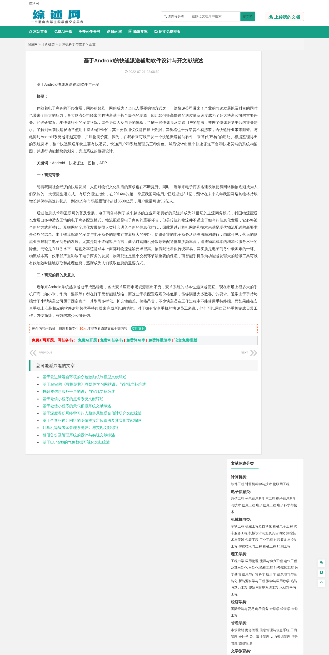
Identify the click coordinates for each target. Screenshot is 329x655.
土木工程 (252, 357)
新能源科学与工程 (252, 174)
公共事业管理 (259, 230)
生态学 (240, 540)
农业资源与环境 (257, 540)
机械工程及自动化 (258, 119)
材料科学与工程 (242, 301)
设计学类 (238, 484)
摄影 (242, 504)
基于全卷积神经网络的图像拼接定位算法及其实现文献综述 (92, 449)
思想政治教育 (241, 518)
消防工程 (287, 427)
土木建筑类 (240, 350)
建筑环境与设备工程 (246, 370)
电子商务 (262, 202)
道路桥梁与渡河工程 (260, 286)
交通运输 (237, 286)
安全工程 (258, 427)
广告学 (236, 251)
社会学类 (238, 512)
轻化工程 (242, 476)
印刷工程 (283, 139)
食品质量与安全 (242, 469)
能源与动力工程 (271, 154)
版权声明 (226, 605)
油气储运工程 (284, 160)
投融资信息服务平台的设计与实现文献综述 (79, 420)
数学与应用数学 (277, 174)
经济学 (285, 202)
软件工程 (237, 77)
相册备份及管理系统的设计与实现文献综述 (79, 464)
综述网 (33, 44)
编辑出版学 (257, 251)
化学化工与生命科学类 (250, 456)
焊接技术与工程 (250, 139)
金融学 (274, 202)
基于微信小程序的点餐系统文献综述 (73, 427)
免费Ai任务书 (89, 32)
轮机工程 (266, 160)
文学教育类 (240, 244)
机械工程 (269, 139)
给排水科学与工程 (255, 363)
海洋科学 (242, 342)
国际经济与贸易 (242, 202)
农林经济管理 (256, 533)
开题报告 (238, 555)
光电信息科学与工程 (260, 91)
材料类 (236, 294)
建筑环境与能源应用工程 (277, 357)
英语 (245, 251)
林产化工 (292, 476)
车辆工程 (237, 119)
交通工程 (282, 286)
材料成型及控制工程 (270, 301)
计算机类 (48, 44)
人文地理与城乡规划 (267, 385)
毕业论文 (238, 547)
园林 (270, 533)
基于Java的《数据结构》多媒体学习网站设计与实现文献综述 (94, 413)
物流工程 (237, 448)
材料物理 (252, 308)
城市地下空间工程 (275, 370)
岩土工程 (237, 357)
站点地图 (208, 649)
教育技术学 (275, 251)
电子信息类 (240, 85)
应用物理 (252, 154)
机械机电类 (240, 113)
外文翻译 (238, 571)
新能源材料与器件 (252, 314)
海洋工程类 (240, 329)
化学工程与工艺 (242, 463)
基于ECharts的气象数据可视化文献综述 (76, 471)
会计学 (244, 230)
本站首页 (38, 32)
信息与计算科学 (253, 167)
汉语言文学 (271, 257)
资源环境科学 (269, 412)
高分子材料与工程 (279, 314)
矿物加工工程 (241, 427)
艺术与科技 (260, 497)
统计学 (271, 167)
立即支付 (138, 357)
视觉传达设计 (241, 497)
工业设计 (283, 491)
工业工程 (266, 133)
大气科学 (245, 391)
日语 (288, 251)
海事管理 (237, 336)
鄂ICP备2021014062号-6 (180, 649)
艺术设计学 (253, 491)
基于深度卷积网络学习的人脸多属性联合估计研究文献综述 (92, 442)
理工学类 (238, 147)
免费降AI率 (135, 369)
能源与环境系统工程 (264, 180)
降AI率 (114, 32)
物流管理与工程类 (246, 441)
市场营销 (237, 223)
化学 (267, 476)
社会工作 (258, 518)
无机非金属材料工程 (274, 308)
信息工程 (248, 98)
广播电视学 (253, 257)
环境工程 (237, 412)
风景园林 (276, 497)
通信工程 (237, 91)
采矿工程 (272, 427)
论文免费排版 (167, 32)
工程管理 (276, 363)
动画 (294, 491)
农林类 (236, 526)
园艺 (234, 533)
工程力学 (237, 154)
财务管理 (252, 223)
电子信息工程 (266, 98)
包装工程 (252, 133)
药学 (258, 469)
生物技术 (290, 463)
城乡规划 (290, 363)
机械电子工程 (283, 119)
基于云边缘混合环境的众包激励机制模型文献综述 (84, 405)
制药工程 (276, 463)
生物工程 (256, 476)
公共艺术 (252, 504)
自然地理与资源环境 (268, 391)
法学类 (236, 265)
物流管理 (252, 448)
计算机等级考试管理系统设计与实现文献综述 (81, 456)
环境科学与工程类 (246, 406)
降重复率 (138, 32)
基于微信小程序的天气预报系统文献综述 (77, 435)
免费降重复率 (159, 369)
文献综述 (238, 563)
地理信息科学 (241, 385)
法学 (234, 272)
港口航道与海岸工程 (260, 336)
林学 (242, 533)
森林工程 (281, 533)
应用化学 (262, 463)
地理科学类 (240, 378)
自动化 (254, 160)
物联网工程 (281, 77)
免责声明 (251, 605)
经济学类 (238, 195)
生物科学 (278, 476)
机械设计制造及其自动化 (267, 126)
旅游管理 (245, 236)
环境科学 (252, 412)
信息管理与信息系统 (274, 223)
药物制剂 (269, 469)
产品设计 (269, 491)
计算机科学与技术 (72, 44)
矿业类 (236, 420)
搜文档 (248, 16)
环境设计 (237, 491)
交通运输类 (240, 280)
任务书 (236, 579)
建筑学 (236, 363)
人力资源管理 (280, 230)
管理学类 (238, 216)
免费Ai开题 (63, 32)
